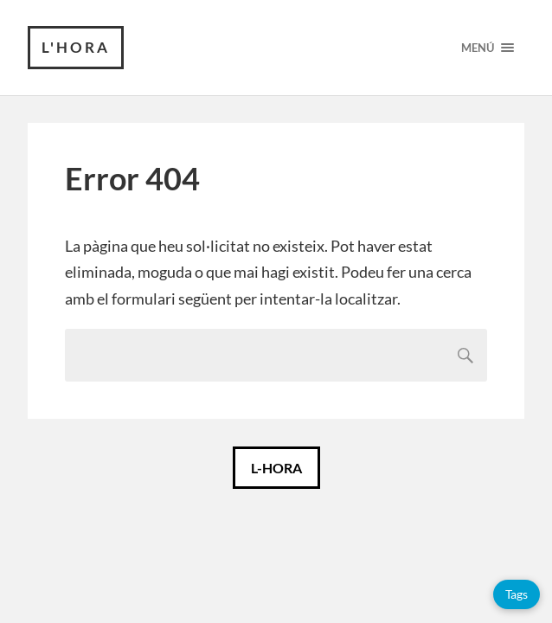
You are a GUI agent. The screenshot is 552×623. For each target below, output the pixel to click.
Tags (516, 594)
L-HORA (276, 467)
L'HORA (76, 47)
